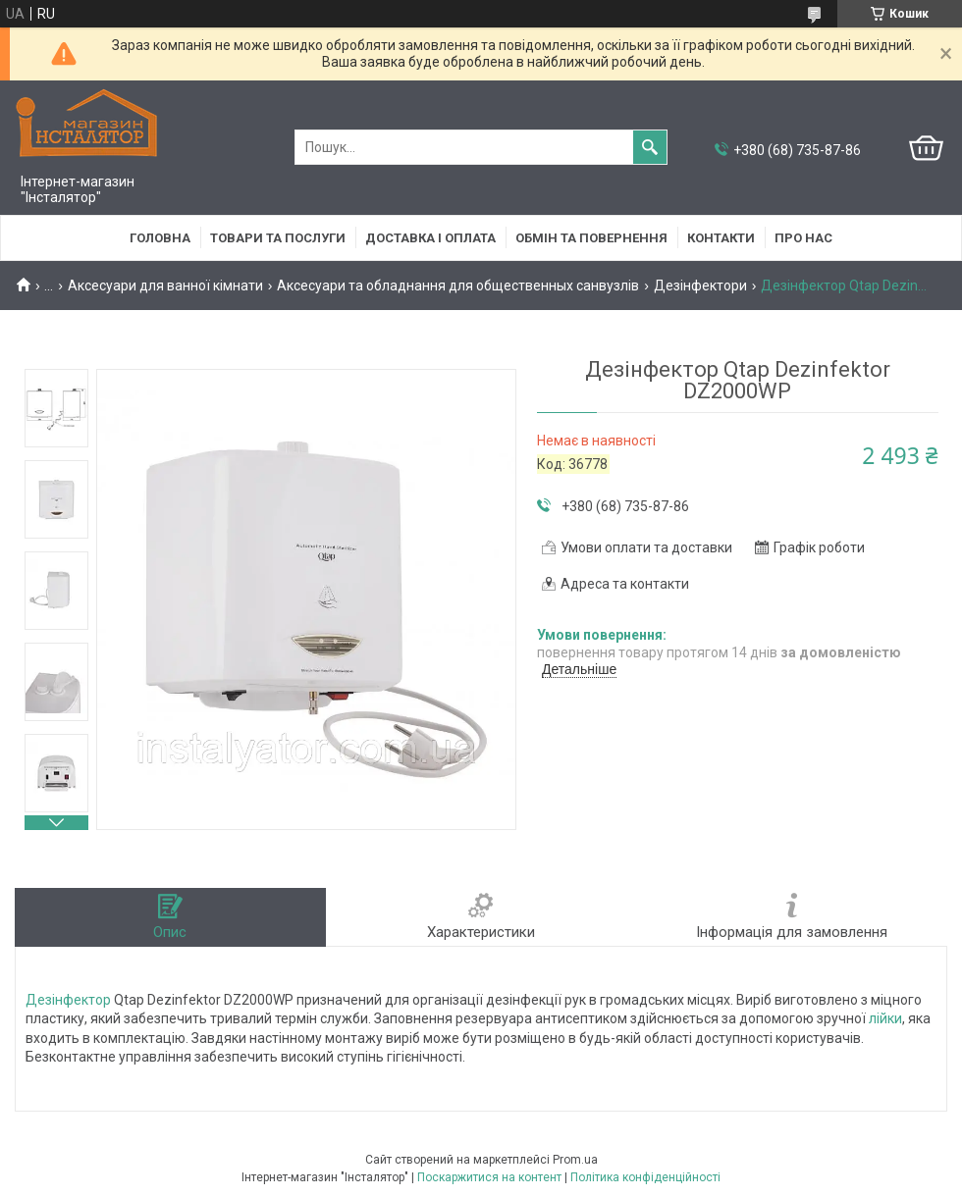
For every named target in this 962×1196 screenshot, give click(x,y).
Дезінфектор (68, 1000)
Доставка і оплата (430, 238)
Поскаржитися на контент (489, 1177)
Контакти (721, 238)
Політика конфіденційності (645, 1177)
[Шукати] (650, 147)
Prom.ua (575, 1160)
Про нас (803, 238)
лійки (885, 1018)
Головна (160, 238)
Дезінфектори (700, 285)
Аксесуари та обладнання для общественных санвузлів (458, 285)
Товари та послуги (278, 238)
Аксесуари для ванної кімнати (165, 285)
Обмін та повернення (591, 238)
